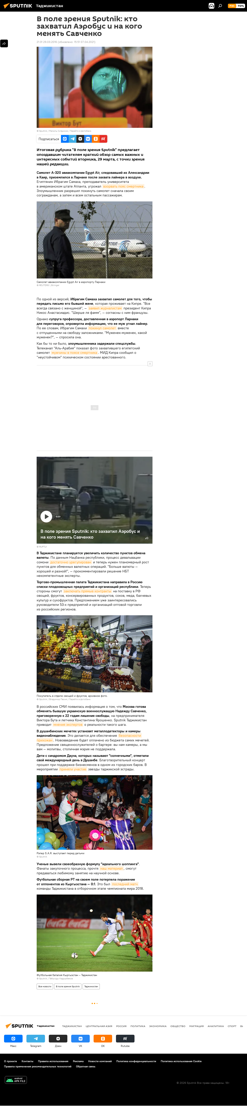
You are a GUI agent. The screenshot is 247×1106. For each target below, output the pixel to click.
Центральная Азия (99, 1026)
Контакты (27, 1061)
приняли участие (73, 769)
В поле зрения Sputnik (68, 986)
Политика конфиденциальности (136, 1061)
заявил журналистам (105, 308)
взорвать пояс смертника (123, 186)
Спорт (232, 1026)
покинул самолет (102, 328)
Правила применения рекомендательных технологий (37, 1066)
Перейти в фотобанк (80, 130)
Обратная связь (85, 1066)
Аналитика (216, 1026)
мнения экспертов (67, 724)
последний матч (125, 884)
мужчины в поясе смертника (74, 352)
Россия (121, 1026)
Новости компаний (100, 1061)
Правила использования (53, 1061)
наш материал (111, 868)
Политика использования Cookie (181, 1061)
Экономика (158, 1026)
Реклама (78, 1061)
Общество (177, 1026)
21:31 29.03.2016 (47, 42)
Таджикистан (91, 986)
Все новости (44, 986)
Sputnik (43, 130)
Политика (137, 1026)
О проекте (10, 1061)
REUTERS (44, 285)
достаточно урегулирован (70, 562)
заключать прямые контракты (87, 591)
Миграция (196, 1026)
